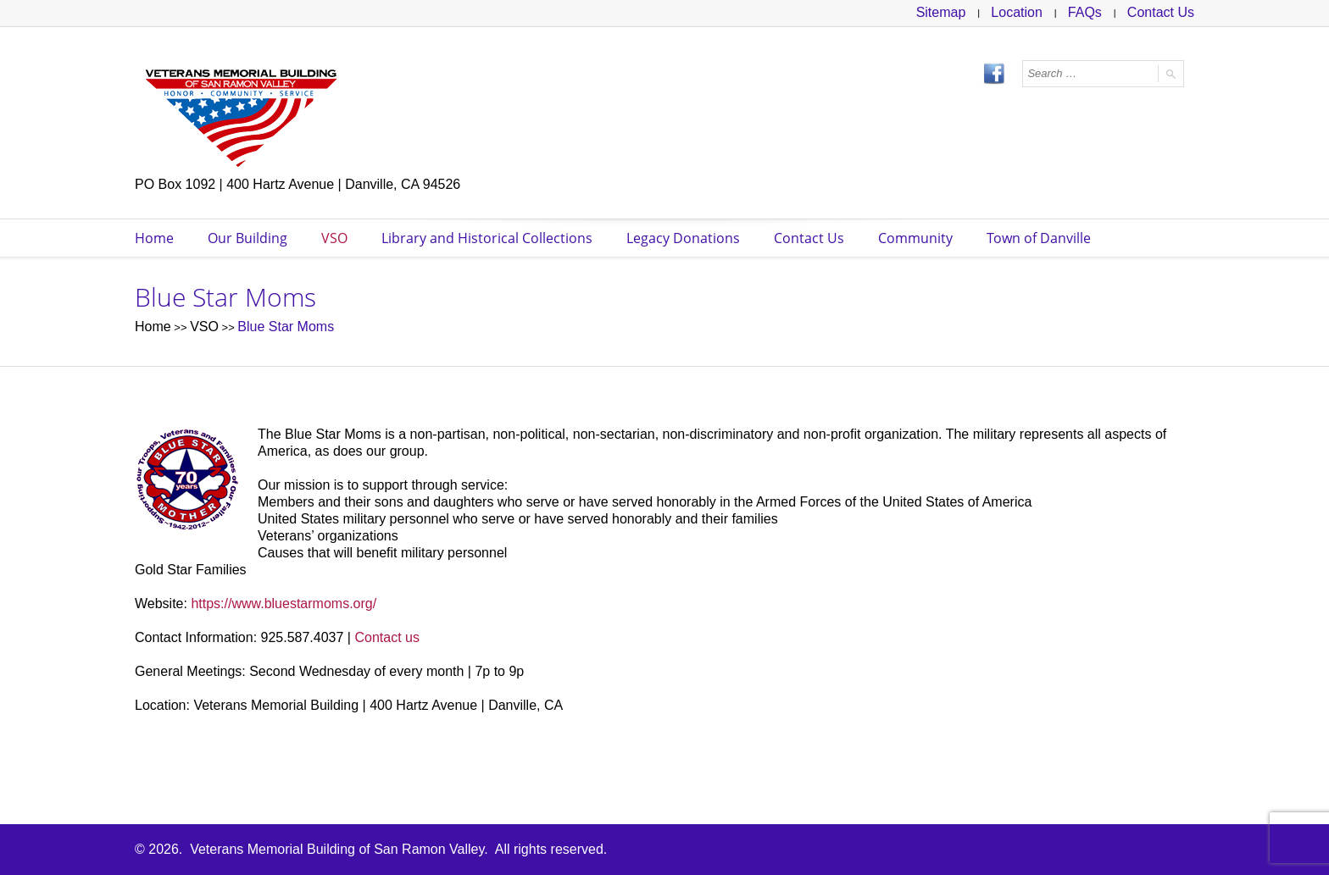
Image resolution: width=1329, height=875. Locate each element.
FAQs (1085, 12)
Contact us (386, 637)
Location (1017, 12)
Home (154, 238)
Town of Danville (1039, 238)
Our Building (247, 238)
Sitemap (941, 12)
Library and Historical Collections (486, 238)
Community (915, 238)
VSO (334, 238)
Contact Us (1160, 12)
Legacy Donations (683, 238)
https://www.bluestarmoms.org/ (283, 603)
